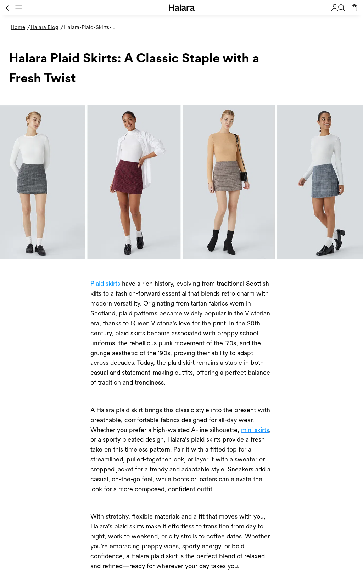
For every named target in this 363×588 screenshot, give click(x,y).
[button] (8, 7)
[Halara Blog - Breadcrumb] (47, 27)
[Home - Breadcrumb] (20, 27)
